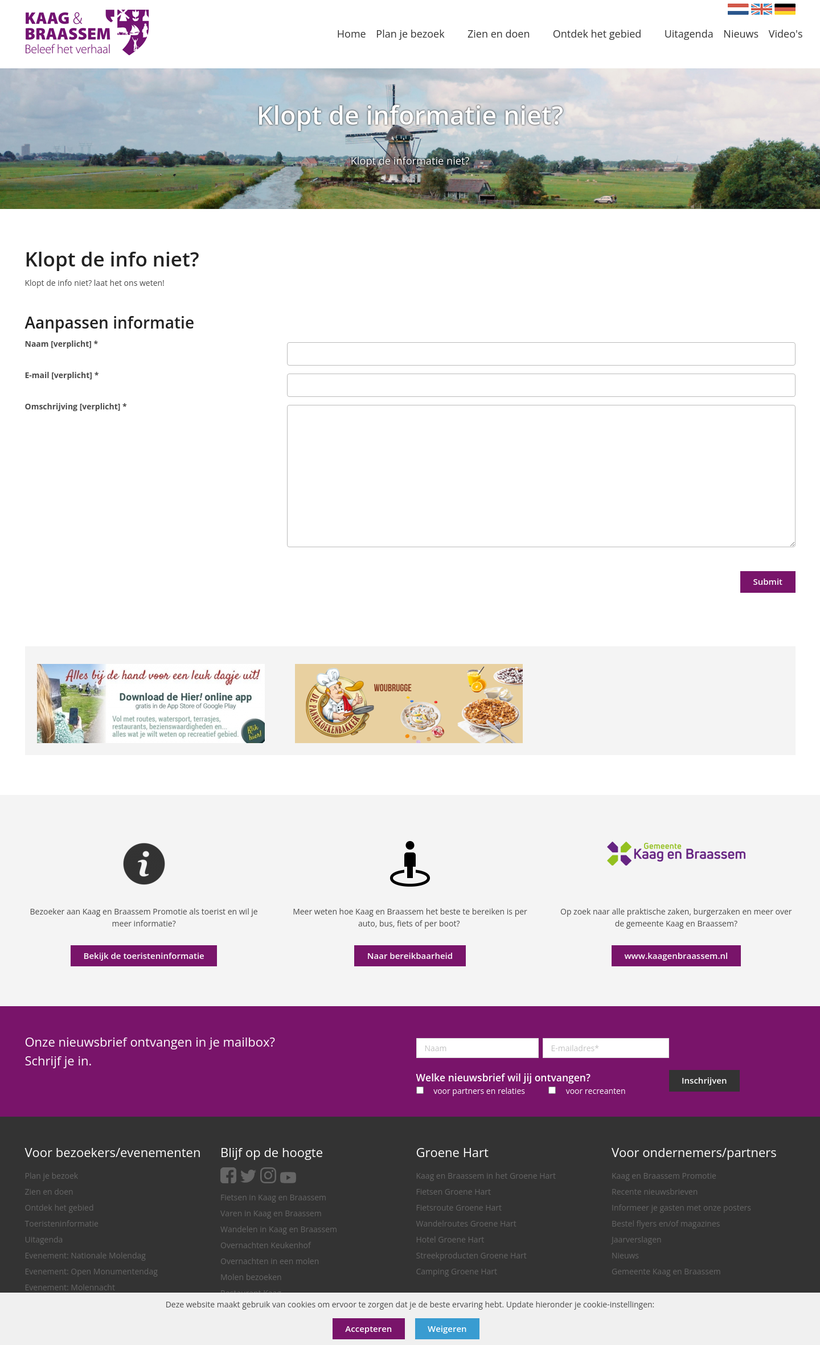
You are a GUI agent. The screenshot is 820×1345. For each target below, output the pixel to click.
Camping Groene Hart (457, 1271)
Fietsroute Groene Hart (459, 1207)
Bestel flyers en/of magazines (666, 1223)
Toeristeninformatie (62, 1223)
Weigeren (447, 1328)
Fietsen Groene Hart (453, 1191)
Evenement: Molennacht (70, 1287)
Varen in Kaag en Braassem (271, 1213)
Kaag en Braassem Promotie (664, 1175)
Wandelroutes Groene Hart (466, 1223)
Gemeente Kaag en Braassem (666, 1271)
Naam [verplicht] (62, 343)
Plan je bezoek (52, 1175)
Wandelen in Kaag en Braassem (278, 1229)
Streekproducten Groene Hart (471, 1255)
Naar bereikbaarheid (410, 955)
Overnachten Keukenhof (265, 1245)
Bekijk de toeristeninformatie (144, 955)
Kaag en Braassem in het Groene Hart (486, 1175)
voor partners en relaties (479, 1090)
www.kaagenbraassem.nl (676, 955)
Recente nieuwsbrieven (655, 1191)
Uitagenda (44, 1239)
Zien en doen (49, 1191)
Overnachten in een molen (269, 1261)
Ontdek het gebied (59, 1207)
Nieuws (625, 1255)
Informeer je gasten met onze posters (681, 1207)
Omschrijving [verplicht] (76, 406)
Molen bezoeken (251, 1277)
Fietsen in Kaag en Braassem (273, 1197)
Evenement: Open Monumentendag (91, 1271)
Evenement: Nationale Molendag (85, 1255)
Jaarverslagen (637, 1239)
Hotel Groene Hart (450, 1239)
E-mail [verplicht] (62, 375)
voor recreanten (596, 1090)
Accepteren (368, 1328)
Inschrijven (704, 1080)
